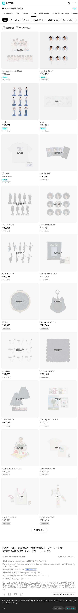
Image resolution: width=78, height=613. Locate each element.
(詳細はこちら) (11, 602)
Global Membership (60, 13)
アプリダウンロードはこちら (63, 594)
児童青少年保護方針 (37, 548)
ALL (5, 20)
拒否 (3, 608)
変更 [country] (74, 8)
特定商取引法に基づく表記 (13, 551)
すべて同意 (70, 608)
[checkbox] (8, 27)
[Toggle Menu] (74, 3)
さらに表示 (39, 530)
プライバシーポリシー (55, 548)
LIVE (17, 13)
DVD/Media (44, 13)
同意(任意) (58, 608)
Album (25, 13)
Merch (33, 13)
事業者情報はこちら (31, 569)
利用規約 (6, 548)
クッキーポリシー (31, 551)
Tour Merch (8, 13)
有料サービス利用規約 (19, 548)
